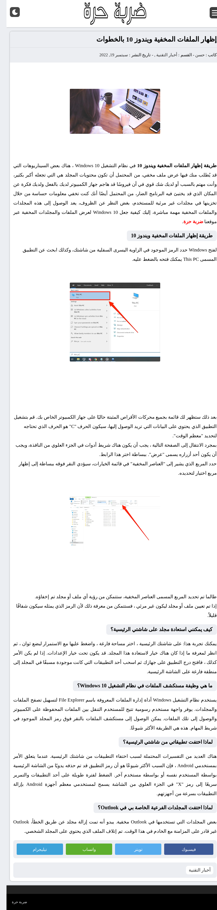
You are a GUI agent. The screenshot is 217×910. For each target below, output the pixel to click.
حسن (193, 55)
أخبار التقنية (160, 55)
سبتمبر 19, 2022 (107, 55)
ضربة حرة (13, 902)
